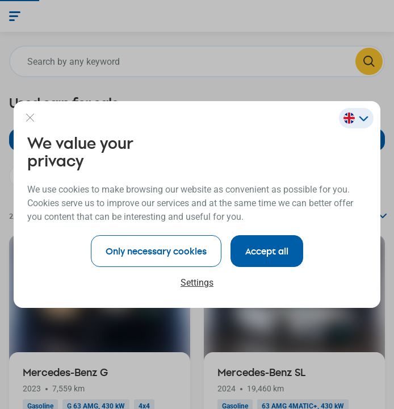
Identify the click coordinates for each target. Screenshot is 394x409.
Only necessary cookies (156, 251)
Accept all (266, 251)
